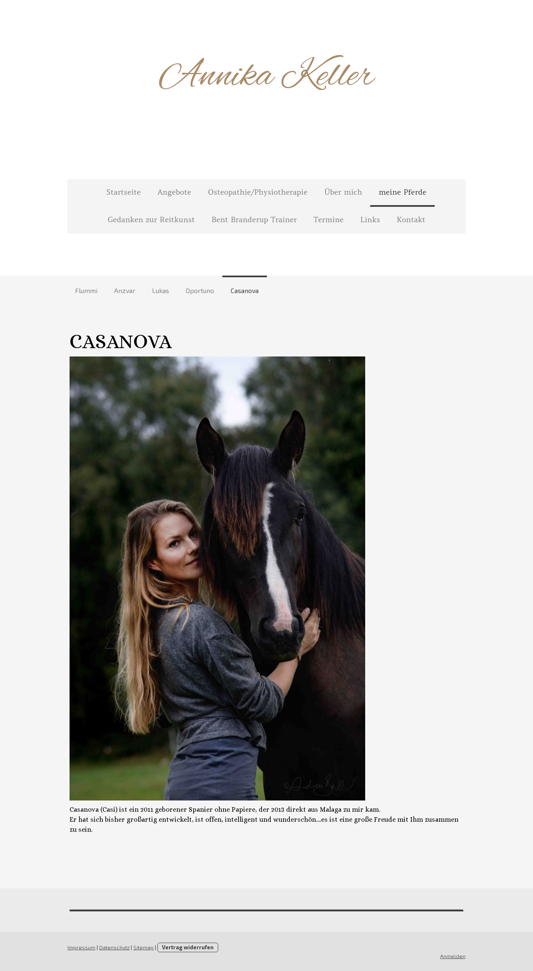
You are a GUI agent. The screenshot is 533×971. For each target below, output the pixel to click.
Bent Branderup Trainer (254, 219)
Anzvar (124, 290)
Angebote (174, 192)
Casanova (245, 290)
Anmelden (453, 956)
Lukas (160, 290)
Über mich (343, 192)
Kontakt (411, 219)
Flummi (86, 290)
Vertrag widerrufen (187, 947)
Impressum (81, 947)
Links (370, 219)
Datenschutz (113, 947)
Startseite (124, 192)
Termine (329, 219)
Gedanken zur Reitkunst (150, 219)
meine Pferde (402, 192)
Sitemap (142, 947)
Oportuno (200, 290)
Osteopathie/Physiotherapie (257, 192)
